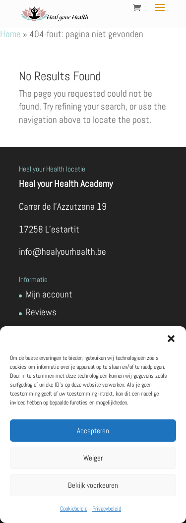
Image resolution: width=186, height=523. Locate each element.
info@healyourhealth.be (62, 251)
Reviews (41, 312)
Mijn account (49, 294)
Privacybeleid (106, 509)
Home (10, 34)
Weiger (93, 458)
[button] (171, 339)
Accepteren (93, 430)
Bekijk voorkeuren (93, 485)
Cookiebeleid (73, 509)
